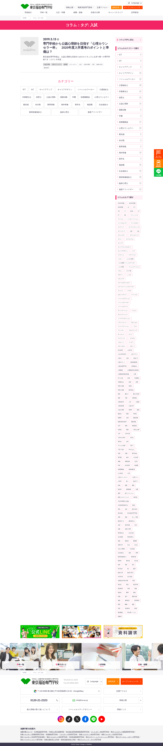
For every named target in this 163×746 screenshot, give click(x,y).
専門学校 (134, 453)
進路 (119, 600)
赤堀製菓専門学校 (52, 734)
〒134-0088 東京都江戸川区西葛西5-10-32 (59, 691)
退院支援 (134, 596)
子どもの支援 (121, 445)
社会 (128, 545)
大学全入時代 (121, 437)
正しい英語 (135, 517)
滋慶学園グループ (26, 732)
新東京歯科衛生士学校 (68, 739)
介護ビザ (135, 358)
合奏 (127, 417)
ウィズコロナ (135, 223)
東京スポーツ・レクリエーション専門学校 (100, 737)
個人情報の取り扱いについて (38, 709)
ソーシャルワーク (123, 306)
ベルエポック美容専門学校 (68, 734)
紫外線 (128, 560)
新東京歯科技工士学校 (51, 739)
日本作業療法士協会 (123, 501)
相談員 (127, 541)
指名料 (120, 489)
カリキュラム (130, 239)
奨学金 (120, 441)
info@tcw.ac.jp (80, 700)
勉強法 (120, 413)
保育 (137, 382)
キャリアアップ (45, 89)
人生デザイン (134, 354)
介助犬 (120, 358)
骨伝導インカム (131, 612)
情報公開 (69, 7)
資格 (134, 592)
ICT (24, 89)
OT (139, 211)
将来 (127, 457)
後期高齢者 (132, 469)
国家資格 (133, 421)
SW (125, 215)
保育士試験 (121, 390)
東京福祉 (120, 513)
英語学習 (135, 584)
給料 (119, 564)
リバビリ (131, 342)
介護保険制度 (133, 362)
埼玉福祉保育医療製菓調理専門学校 (77, 732)
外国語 (120, 429)
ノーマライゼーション (124, 318)
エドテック (121, 227)
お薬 (131, 231)
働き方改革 (136, 394)
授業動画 (128, 489)
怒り (127, 481)
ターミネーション (123, 310)
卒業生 (135, 413)
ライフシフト (121, 338)
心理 (93, 64)
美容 (126, 564)
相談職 (65, 64)
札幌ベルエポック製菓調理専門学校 (32, 734)
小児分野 (135, 457)
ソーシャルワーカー (86, 89)
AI (128, 207)
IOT (119, 211)
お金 (138, 231)
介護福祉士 (104, 89)
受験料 (120, 417)
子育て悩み (121, 449)
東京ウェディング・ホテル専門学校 (89, 739)
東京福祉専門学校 (132, 513)
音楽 (119, 608)
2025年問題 (121, 203)
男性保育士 (130, 537)
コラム (120, 270)
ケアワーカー (132, 255)
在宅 (119, 425)
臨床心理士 (100, 64)
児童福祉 (134, 398)
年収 (119, 465)
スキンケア (121, 278)
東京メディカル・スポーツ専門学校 (127, 737)
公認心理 (131, 406)
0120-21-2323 (44, 700)
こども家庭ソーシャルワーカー (126, 263)
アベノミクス (134, 215)
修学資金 (131, 390)
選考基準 (46, 67)
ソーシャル (134, 294)
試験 (135, 588)
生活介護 (131, 533)
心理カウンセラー (57, 64)
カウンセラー (73, 64)
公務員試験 (121, 406)
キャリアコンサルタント (125, 247)
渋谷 (135, 525)
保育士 (39, 97)
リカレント (121, 342)
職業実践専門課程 (85, 7)
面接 (133, 604)
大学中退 (127, 433)
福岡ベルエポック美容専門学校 (111, 734)
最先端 (26, 105)
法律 (119, 525)
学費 (74, 97)
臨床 (134, 568)
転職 (119, 596)
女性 (127, 441)
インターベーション (133, 219)
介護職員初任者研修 (133, 370)
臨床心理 (120, 572)
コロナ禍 (128, 270)
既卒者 (135, 497)
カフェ (120, 239)
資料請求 (115, 7)
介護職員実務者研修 (123, 374)
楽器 (126, 517)
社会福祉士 (103, 105)
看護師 (135, 541)
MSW (131, 211)
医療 (127, 413)
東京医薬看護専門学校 (76, 737)
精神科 (120, 560)
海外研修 (64, 105)
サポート (120, 274)
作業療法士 (26, 97)
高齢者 (120, 616)
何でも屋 (120, 378)
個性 (119, 394)
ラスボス (132, 338)
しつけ (129, 274)
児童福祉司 (121, 402)
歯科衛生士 (132, 521)
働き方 (127, 394)
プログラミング (133, 330)
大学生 (132, 437)
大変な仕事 (136, 429)
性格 (119, 485)
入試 (80, 64)
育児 (133, 564)
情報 (126, 485)
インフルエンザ (122, 223)
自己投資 (129, 576)
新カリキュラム (129, 493)
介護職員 (120, 370)
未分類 (38, 105)
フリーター (121, 330)
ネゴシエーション (123, 314)
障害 (119, 604)
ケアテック (121, 255)
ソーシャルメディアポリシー (80, 709)
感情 (133, 485)
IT (125, 211)
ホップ (130, 334)
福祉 (130, 552)
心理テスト (135, 477)
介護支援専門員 (122, 366)
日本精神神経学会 (123, 505)
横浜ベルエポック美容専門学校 (57, 737)
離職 (126, 604)
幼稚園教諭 (85, 97)
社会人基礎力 (121, 548)
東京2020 (134, 509)
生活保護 (120, 537)
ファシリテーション (123, 326)
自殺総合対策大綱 (123, 580)
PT (118, 215)
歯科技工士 (121, 521)
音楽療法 (127, 608)
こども (120, 259)
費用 (127, 592)
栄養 (119, 517)
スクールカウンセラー (124, 282)
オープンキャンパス (132, 7)
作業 (128, 378)
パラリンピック (122, 322)
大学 (119, 433)
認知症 (120, 592)
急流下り (135, 481)
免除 (119, 398)
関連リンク (121, 709)
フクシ (135, 326)
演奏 (119, 529)
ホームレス (121, 334)
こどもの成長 (130, 259)
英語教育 (120, 588)
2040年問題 (132, 203)
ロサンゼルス (121, 346)
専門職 (120, 457)
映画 (133, 505)
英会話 (120, 584)
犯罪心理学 (128, 529)
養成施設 (120, 612)
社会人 (136, 545)
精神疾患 (133, 556)
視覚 (128, 588)
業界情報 (51, 105)
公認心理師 (47, 64)
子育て (132, 445)
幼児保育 (127, 465)
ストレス (120, 290)
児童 (126, 398)
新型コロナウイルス (123, 497)
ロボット (132, 346)
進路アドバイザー (95, 112)
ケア (133, 251)
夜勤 (127, 429)
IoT (32, 89)
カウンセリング (134, 235)
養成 (135, 608)
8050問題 (120, 207)
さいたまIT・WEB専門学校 (100, 732)
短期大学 (120, 545)
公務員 (137, 402)
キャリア (120, 243)
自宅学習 (120, 576)
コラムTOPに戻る (126, 40)
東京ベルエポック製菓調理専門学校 (122, 732)
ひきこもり (134, 322)
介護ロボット (121, 362)
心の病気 (120, 473)
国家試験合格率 (122, 421)
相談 (119, 541)
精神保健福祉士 (35, 112)
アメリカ (120, 219)
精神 (137, 552)
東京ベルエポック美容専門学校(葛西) (32, 737)
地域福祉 (134, 425)
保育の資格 (121, 386)
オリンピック (121, 231)
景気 (119, 509)
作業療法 (136, 378)
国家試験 (63, 97)
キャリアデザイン (65, 89)
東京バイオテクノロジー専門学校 (31, 739)
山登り (136, 461)
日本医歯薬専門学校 (40, 732)
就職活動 (127, 461)
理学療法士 (121, 533)
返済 (126, 596)
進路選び (127, 600)
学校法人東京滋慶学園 (56, 732)
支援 (137, 489)
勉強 (138, 409)
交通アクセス (102, 7)
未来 (126, 509)
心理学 (120, 481)
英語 (127, 584)
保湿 (130, 382)
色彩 (133, 580)
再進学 (130, 409)
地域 (126, 425)
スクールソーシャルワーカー (126, 286)
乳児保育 (120, 350)
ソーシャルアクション (124, 298)
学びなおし (132, 449)
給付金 (136, 560)
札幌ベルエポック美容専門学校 (89, 734)
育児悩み (120, 568)
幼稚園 (136, 465)
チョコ (134, 310)
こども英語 (121, 266)
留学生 (77, 105)
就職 (119, 461)
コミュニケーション (134, 266)
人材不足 (129, 350)
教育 (119, 493)
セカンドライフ (122, 294)
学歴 (119, 453)
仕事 (135, 374)
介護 (127, 358)
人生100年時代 (122, 354)
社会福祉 (132, 548)
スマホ (129, 290)
